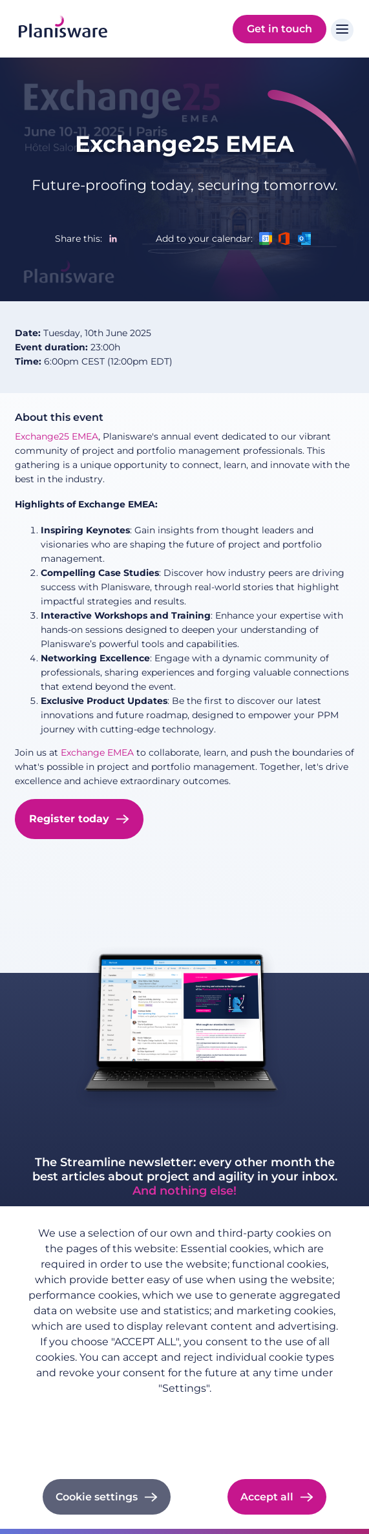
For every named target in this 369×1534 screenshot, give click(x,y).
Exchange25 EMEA (184, 144)
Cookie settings (97, 1497)
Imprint (184, 1427)
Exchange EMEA (98, 752)
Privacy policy (184, 1408)
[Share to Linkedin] (113, 238)
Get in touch (279, 29)
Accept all (266, 1497)
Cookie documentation (184, 1444)
